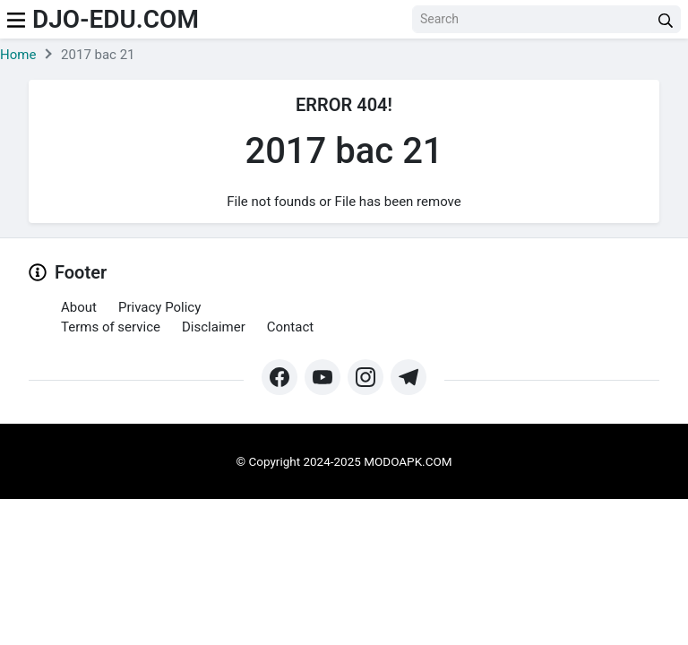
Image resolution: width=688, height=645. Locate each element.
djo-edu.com (115, 19)
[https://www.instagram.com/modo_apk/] (365, 377)
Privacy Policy (159, 307)
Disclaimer (213, 327)
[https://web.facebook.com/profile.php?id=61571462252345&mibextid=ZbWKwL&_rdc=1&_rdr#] (279, 377)
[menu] (16, 19)
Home (18, 55)
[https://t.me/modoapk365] (408, 377)
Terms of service (110, 327)
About (79, 307)
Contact (290, 327)
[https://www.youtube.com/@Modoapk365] (322, 377)
